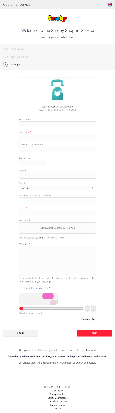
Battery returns (57, 405)
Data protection (57, 394)
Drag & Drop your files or (57, 227)
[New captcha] (93, 309)
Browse (71, 227)
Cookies (57, 408)
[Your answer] (51, 308)
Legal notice (57, 390)
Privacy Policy (41, 288)
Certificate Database (57, 398)
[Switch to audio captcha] (87, 309)
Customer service (16, 4)
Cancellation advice (57, 401)
